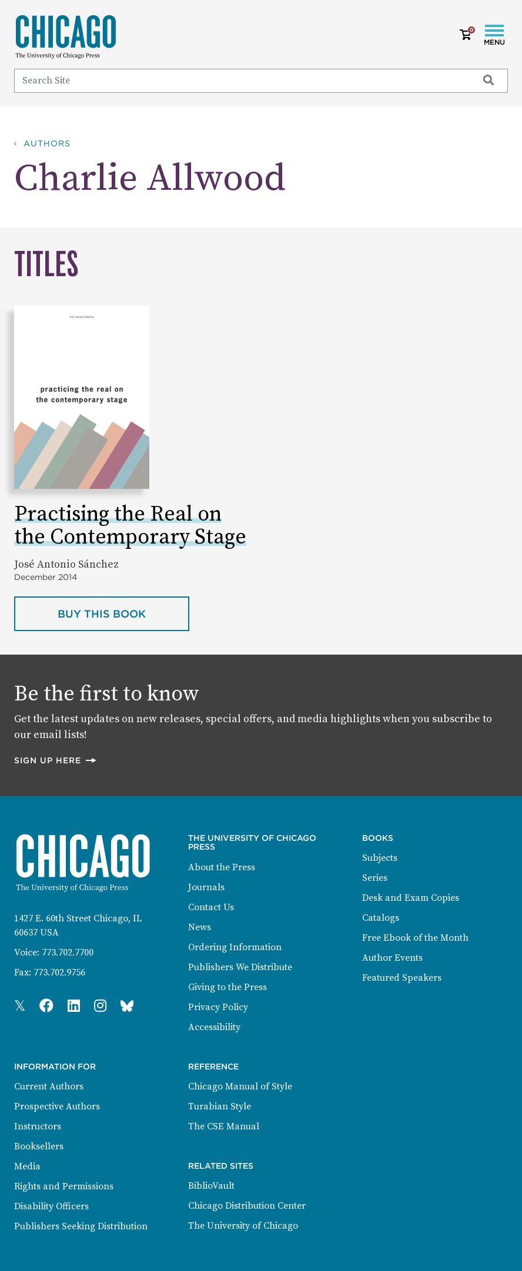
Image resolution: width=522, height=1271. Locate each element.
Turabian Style (219, 1106)
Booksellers (38, 1146)
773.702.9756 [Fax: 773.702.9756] (59, 972)
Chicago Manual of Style (240, 1086)
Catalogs (380, 918)
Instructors (37, 1126)
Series (374, 878)
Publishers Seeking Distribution (81, 1226)
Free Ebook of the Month (415, 938)
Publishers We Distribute (240, 967)
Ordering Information (235, 947)
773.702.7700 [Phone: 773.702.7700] (67, 952)
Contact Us (211, 907)
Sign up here (56, 760)
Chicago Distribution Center (247, 1206)
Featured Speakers (401, 978)
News (199, 927)
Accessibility (214, 1027)
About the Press (221, 867)
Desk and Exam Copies (410, 898)
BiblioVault (211, 1186)
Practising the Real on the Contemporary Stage (130, 526)
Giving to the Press (227, 987)
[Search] (241, 80)
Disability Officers (51, 1206)
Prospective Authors (57, 1106)
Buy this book (123, 613)
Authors (47, 143)
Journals (206, 887)
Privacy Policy (218, 1007)
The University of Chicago (243, 1226)
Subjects (379, 858)
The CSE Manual (223, 1126)
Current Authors (48, 1086)
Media (27, 1166)
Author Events (392, 958)
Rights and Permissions (63, 1186)
